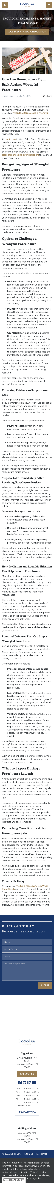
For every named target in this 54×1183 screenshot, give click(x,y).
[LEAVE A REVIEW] (27, 1112)
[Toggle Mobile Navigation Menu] (49, 5)
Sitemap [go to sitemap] (28, 1154)
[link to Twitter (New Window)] (24, 1083)
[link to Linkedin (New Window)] (29, 1083)
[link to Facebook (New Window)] (20, 1083)
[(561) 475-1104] (27, 1074)
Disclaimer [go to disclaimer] (41, 1154)
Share (47, 96)
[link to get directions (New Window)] (27, 1063)
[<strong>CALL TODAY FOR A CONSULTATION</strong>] (27, 32)
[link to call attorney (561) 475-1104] (5, 5)
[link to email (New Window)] (34, 1083)
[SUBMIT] (45, 985)
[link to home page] (27, 5)
